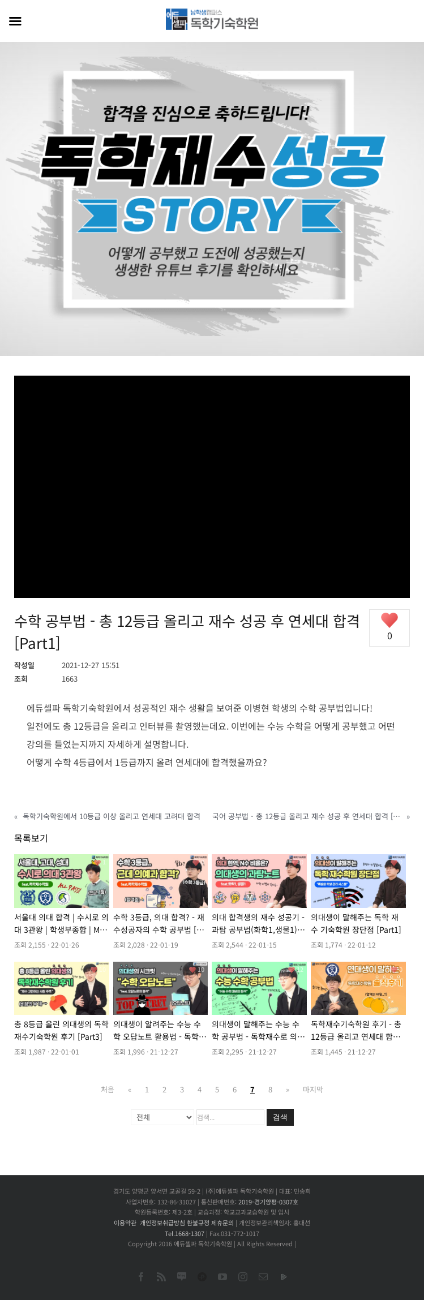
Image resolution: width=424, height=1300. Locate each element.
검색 (280, 1117)
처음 (107, 1089)
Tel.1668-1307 (184, 1233)
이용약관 (125, 1222)
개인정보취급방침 (162, 1222)
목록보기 (31, 838)
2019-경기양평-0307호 (268, 1201)
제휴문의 (222, 1222)
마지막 (313, 1089)
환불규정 (198, 1222)
